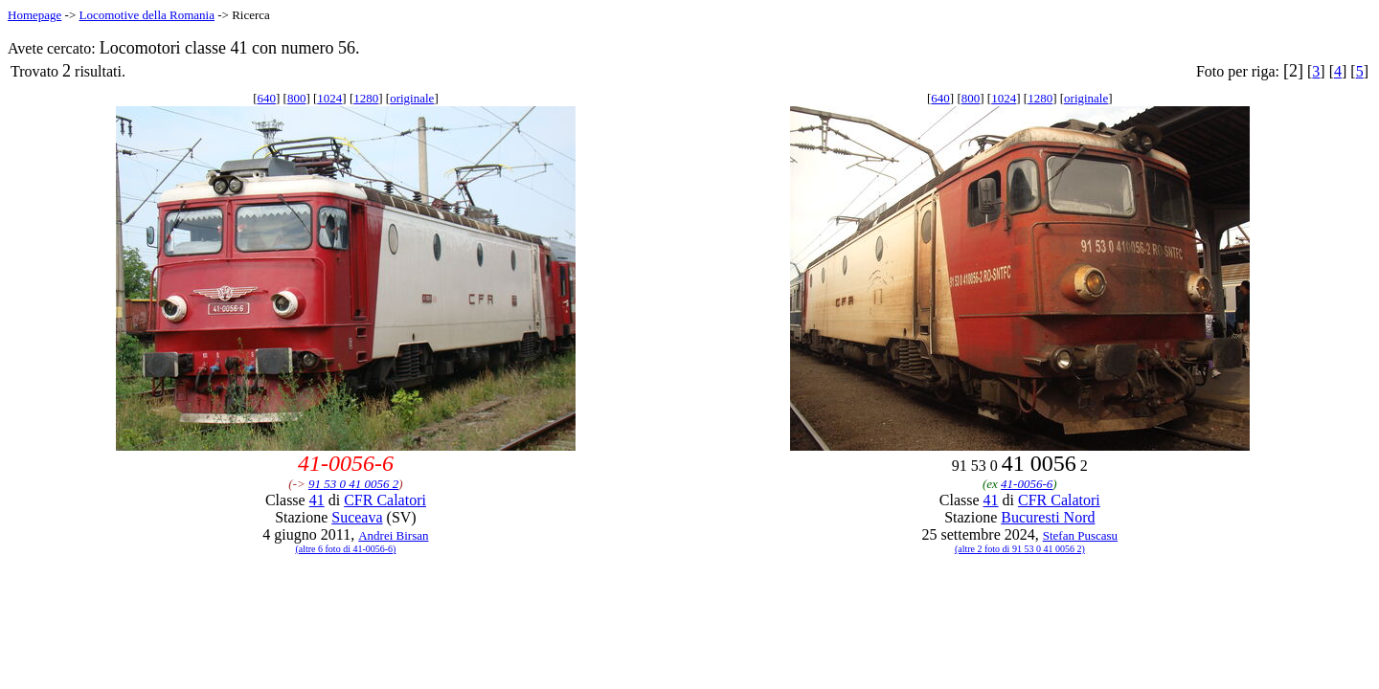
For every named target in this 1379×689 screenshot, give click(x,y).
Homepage (34, 15)
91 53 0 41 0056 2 (353, 484)
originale (412, 98)
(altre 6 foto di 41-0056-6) (345, 549)
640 (266, 98)
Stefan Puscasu (1080, 535)
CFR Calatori (385, 500)
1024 (329, 98)
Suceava (356, 517)
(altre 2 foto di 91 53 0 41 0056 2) (1020, 549)
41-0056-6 (1026, 484)
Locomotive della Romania (147, 15)
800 (296, 98)
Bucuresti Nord (1048, 517)
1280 (365, 98)
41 (317, 500)
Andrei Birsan (393, 535)
